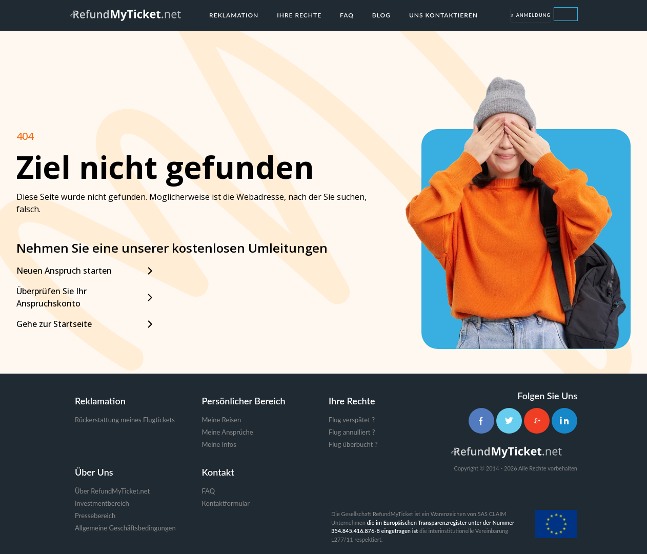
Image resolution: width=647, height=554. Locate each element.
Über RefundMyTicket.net (112, 491)
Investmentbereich (102, 503)
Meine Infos (219, 444)
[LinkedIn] (564, 421)
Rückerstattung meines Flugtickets (125, 420)
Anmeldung (531, 15)
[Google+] (537, 421)
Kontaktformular (226, 503)
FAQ (347, 15)
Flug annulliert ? (352, 432)
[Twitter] (509, 421)
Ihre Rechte (299, 15)
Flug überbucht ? (353, 444)
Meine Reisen (221, 420)
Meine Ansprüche (227, 432)
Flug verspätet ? (352, 420)
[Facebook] (481, 421)
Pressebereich (95, 515)
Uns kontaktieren (443, 15)
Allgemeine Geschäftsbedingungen (125, 528)
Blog (381, 15)
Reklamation (233, 15)
